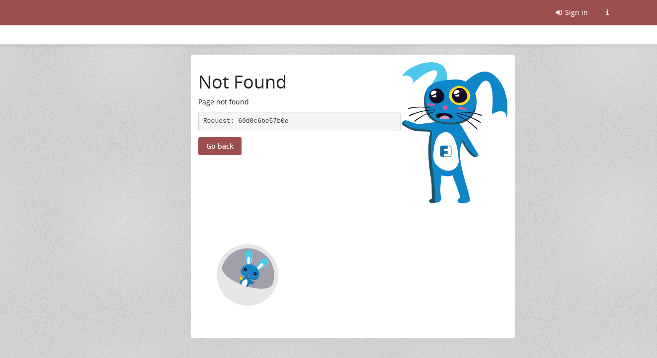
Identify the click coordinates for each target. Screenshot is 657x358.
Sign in (571, 12)
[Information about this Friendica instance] (607, 12)
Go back (220, 146)
